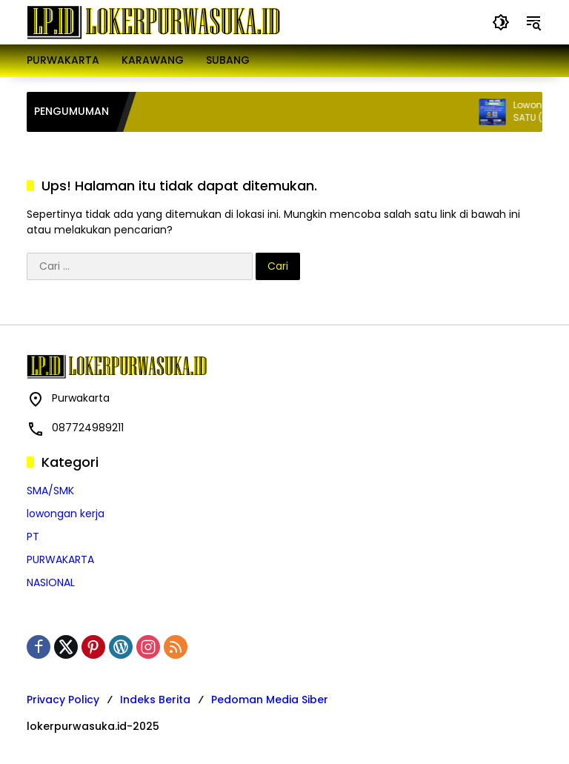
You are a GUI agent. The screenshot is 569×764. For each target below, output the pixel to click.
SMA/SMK (50, 490)
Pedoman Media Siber (269, 699)
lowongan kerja (65, 513)
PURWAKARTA (60, 559)
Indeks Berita (155, 699)
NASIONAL (51, 582)
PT (33, 536)
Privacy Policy (63, 699)
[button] (501, 22)
